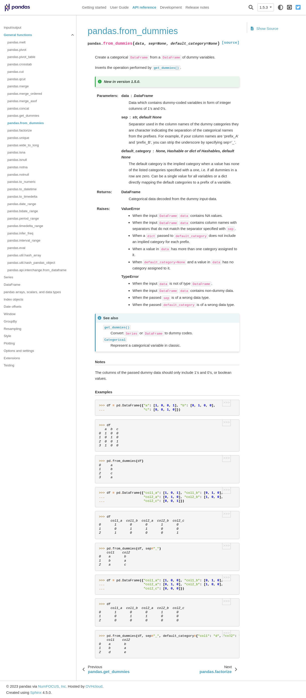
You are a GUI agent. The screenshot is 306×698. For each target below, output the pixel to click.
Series (8, 277)
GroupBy (10, 321)
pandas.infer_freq (20, 233)
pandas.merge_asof (22, 101)
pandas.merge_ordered (24, 93)
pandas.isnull (17, 160)
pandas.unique (18, 138)
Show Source (264, 28)
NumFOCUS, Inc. (52, 686)
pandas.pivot (16, 50)
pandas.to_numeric (21, 182)
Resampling (12, 329)
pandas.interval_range (23, 240)
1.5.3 (264, 7)
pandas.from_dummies (25, 123)
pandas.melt (16, 42)
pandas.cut (15, 72)
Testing (9, 365)
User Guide (119, 7)
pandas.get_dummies (23, 115)
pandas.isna (16, 152)
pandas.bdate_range (22, 211)
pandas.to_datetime (22, 189)
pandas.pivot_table (21, 57)
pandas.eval (16, 248)
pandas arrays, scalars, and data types (32, 292)
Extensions (12, 358)
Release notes (197, 7)
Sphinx (36, 692)
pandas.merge (18, 86)
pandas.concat (18, 108)
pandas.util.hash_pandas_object (31, 262)
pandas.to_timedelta (22, 196)
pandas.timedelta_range (25, 226)
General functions (18, 35)
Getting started (94, 7)
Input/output (12, 27)
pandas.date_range (21, 204)
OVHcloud (94, 686)
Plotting (9, 343)
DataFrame (12, 284)
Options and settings (19, 351)
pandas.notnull (18, 174)
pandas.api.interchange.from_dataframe (36, 270)
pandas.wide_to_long (23, 145)
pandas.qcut (16, 79)
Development (171, 7)
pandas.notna (17, 167)
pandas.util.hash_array (24, 255)
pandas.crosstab (19, 64)
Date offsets (12, 306)
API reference (144, 7)
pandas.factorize (19, 130)
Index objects (13, 299)
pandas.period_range (23, 218)
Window (10, 314)
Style (7, 336)
